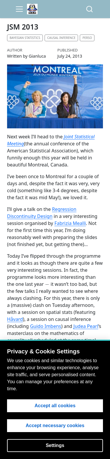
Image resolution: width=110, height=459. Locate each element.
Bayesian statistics (25, 38)
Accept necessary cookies (55, 425)
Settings (55, 445)
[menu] (19, 9)
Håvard (15, 319)
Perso (87, 38)
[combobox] (90, 9)
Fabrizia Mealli (70, 223)
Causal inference (61, 38)
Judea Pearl (85, 326)
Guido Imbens (45, 326)
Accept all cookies (55, 405)
